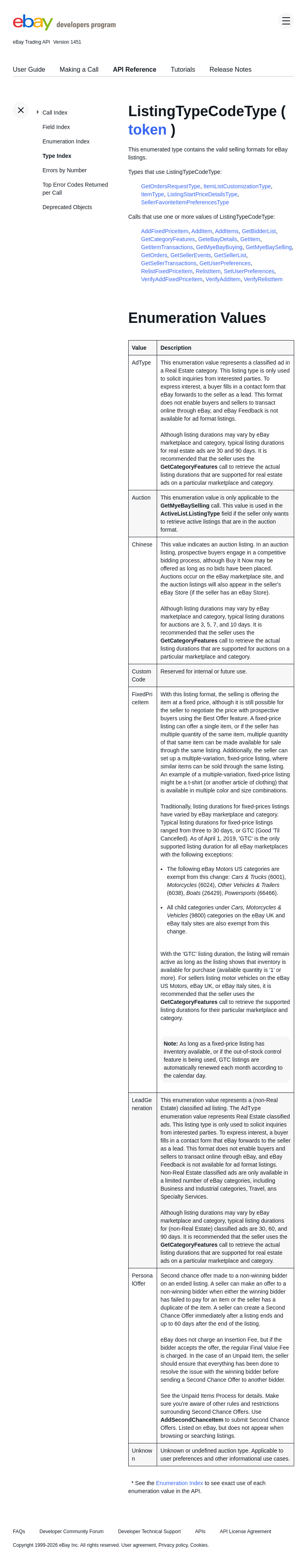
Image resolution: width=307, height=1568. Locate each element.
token (147, 129)
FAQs (19, 1531)
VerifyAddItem (223, 279)
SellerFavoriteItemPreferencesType (185, 202)
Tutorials (183, 69)
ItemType (152, 194)
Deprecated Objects (67, 207)
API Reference (135, 69)
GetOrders (154, 255)
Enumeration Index (66, 141)
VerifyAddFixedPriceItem (171, 279)
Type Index (56, 156)
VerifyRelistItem (263, 279)
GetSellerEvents (190, 255)
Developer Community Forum (72, 1531)
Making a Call (79, 69)
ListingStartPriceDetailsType (202, 194)
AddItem (201, 231)
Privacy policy (173, 1545)
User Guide (29, 69)
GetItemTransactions (167, 247)
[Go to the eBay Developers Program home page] (64, 28)
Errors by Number (64, 170)
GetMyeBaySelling (269, 247)
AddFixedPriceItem (164, 231)
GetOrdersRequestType (170, 186)
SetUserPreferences (249, 271)
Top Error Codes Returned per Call (75, 188)
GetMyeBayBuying (219, 247)
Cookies (199, 1545)
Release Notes (231, 69)
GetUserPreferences (225, 263)
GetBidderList (259, 231)
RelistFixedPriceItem (166, 271)
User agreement (138, 1545)
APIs (200, 1531)
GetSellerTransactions (168, 263)
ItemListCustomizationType (237, 186)
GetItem (250, 239)
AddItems (226, 231)
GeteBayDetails (217, 239)
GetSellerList (230, 255)
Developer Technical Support (149, 1531)
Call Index (54, 112)
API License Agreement (245, 1531)
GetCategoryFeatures (168, 239)
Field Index (56, 127)
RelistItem (208, 271)
